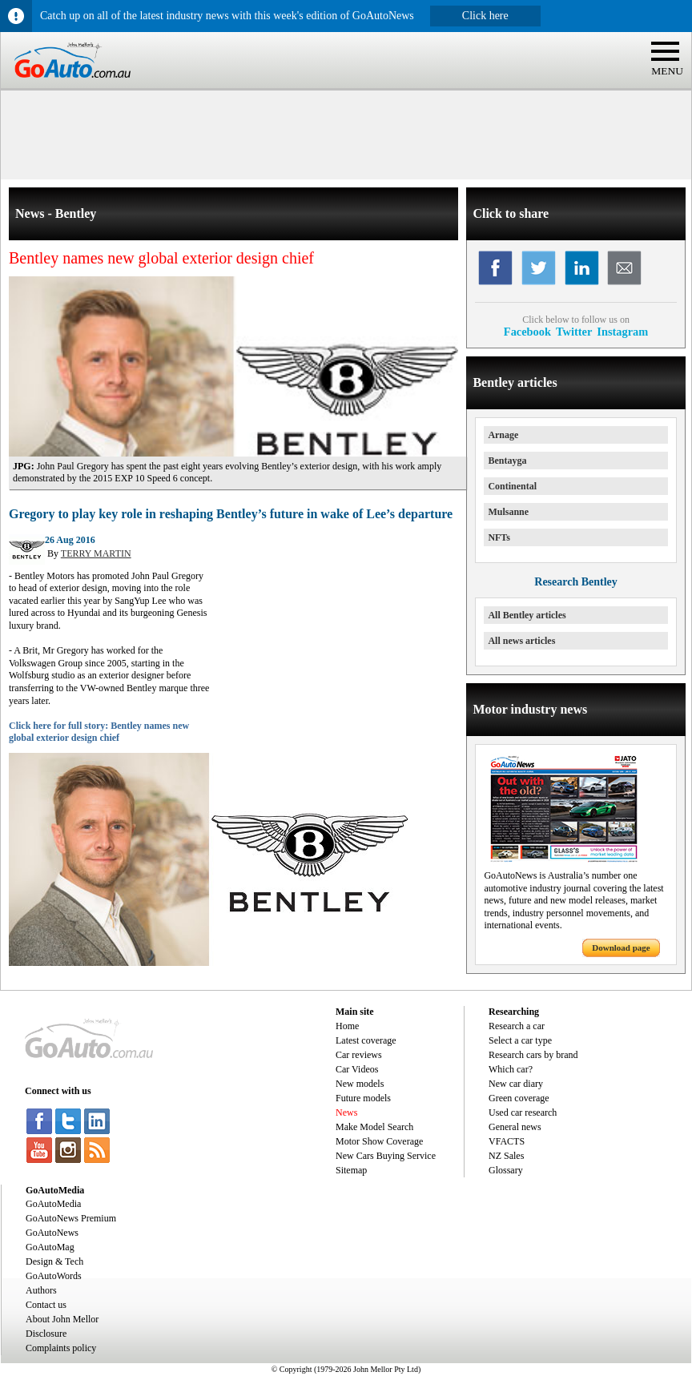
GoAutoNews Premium (71, 1218)
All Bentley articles (526, 615)
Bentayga (507, 460)
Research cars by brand (533, 1054)
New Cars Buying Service (386, 1155)
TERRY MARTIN (96, 553)
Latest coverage (366, 1040)
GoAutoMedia (53, 1203)
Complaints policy (61, 1348)
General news (515, 1127)
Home (347, 1026)
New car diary (516, 1083)
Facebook (527, 331)
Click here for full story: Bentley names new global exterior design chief (99, 732)
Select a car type (520, 1040)
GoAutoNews (52, 1232)
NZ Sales (506, 1155)
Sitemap (351, 1170)
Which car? (511, 1069)
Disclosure (46, 1333)
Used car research (523, 1112)
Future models (363, 1098)
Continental (512, 486)
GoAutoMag (50, 1247)
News (346, 1112)
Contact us (46, 1304)
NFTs (499, 537)
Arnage (503, 435)
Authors (41, 1290)
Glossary (506, 1170)
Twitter (574, 331)
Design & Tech (54, 1261)
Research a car (517, 1026)
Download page (621, 947)
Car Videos (357, 1069)
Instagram (622, 331)
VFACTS (507, 1141)
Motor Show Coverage (379, 1141)
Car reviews (359, 1054)
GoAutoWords (54, 1275)
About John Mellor (62, 1319)
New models (360, 1083)
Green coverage (519, 1098)
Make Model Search (374, 1127)
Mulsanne (508, 511)
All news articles (521, 640)
